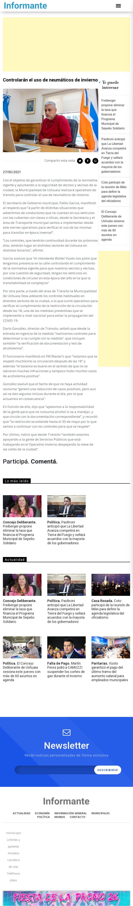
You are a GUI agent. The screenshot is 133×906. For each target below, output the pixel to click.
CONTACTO (77, 817)
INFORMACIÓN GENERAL (70, 813)
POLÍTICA (43, 817)
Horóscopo (13, 833)
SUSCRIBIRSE (107, 770)
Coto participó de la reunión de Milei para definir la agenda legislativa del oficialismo (113, 192)
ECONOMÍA (42, 813)
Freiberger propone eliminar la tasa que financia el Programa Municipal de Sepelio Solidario (113, 114)
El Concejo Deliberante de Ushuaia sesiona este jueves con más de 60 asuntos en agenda (112, 225)
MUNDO (59, 817)
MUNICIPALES (100, 813)
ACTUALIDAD (21, 813)
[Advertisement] (66, 44)
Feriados (13, 853)
